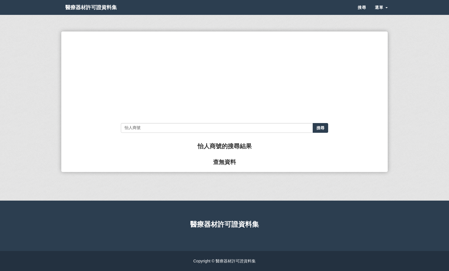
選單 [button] (381, 14)
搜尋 (362, 14)
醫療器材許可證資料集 (101, 14)
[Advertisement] (224, 77)
